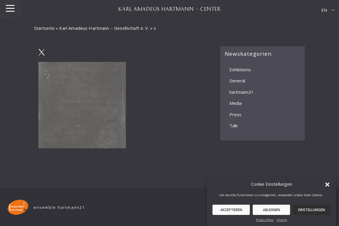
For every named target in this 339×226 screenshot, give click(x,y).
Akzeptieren (231, 211)
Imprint (282, 222)
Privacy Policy (265, 222)
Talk (233, 125)
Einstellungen (311, 211)
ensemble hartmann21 (59, 207)
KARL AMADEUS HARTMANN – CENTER (169, 8)
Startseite (44, 28)
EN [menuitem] (324, 10)
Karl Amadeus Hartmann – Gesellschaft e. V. (104, 28)
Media (235, 103)
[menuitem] (324, 10)
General (237, 81)
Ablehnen (271, 211)
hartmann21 (241, 92)
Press (235, 114)
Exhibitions (240, 69)
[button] (327, 186)
